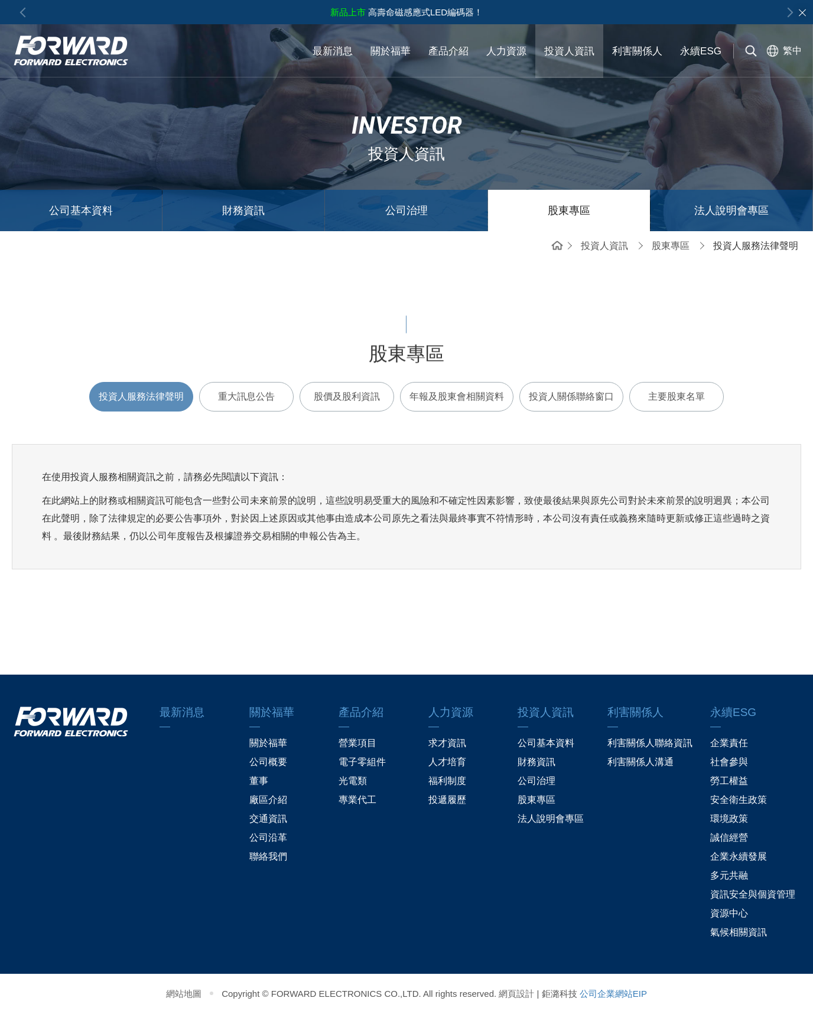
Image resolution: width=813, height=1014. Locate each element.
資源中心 (729, 913)
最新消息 (333, 51)
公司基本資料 (81, 210)
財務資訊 (243, 210)
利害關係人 (637, 50)
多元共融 (729, 875)
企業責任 (729, 743)
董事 (258, 781)
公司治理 (406, 210)
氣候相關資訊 (738, 932)
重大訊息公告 (246, 396)
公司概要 (268, 762)
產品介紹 (448, 51)
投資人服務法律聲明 (141, 396)
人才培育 (447, 762)
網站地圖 (183, 994)
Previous (25, 12)
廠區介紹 (268, 800)
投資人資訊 (569, 51)
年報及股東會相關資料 (456, 396)
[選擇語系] (781, 51)
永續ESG (700, 50)
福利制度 (447, 781)
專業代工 (357, 800)
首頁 (557, 244)
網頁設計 (516, 994)
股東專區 (569, 210)
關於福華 (390, 51)
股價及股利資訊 (347, 396)
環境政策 (729, 819)
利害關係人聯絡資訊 (649, 743)
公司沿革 (268, 837)
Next (788, 12)
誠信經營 (729, 837)
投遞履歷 (447, 800)
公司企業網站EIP (613, 994)
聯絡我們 (268, 856)
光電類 (353, 781)
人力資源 (506, 51)
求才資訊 (447, 743)
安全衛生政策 (738, 800)
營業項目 (357, 743)
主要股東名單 (676, 396)
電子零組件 (362, 762)
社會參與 (729, 762)
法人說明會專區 (731, 210)
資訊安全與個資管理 (752, 894)
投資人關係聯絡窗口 (571, 396)
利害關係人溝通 (640, 762)
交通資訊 (268, 819)
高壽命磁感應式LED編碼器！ (406, 12)
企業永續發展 (738, 856)
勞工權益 (729, 781)
